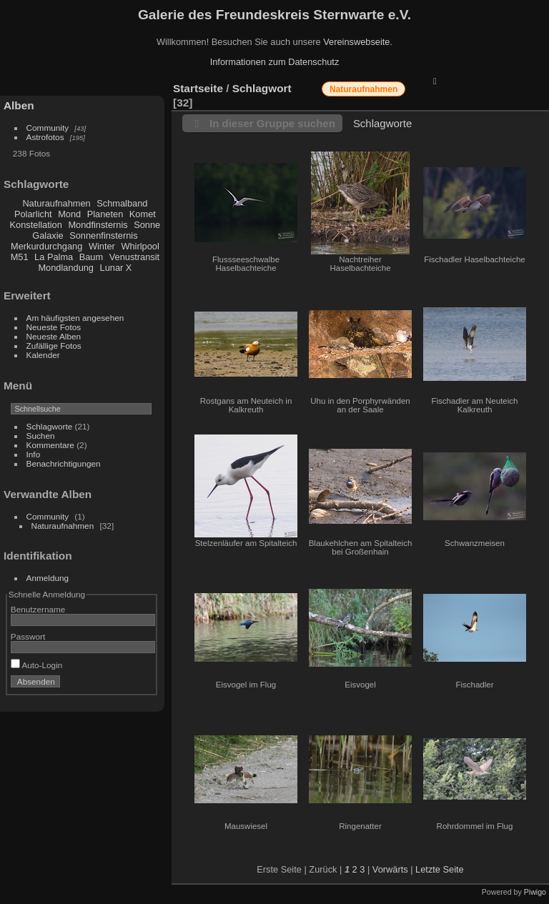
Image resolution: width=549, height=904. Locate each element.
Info (33, 454)
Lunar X (116, 267)
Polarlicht (33, 214)
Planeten (105, 214)
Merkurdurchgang (46, 246)
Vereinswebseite (356, 41)
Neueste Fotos (53, 327)
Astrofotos (45, 136)
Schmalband (122, 203)
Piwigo (535, 892)
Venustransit (134, 257)
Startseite (198, 88)
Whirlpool (140, 246)
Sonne (147, 224)
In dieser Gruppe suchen (272, 123)
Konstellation (36, 224)
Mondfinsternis (97, 224)
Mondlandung (66, 267)
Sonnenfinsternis (103, 235)
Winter (102, 246)
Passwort (28, 636)
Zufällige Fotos (53, 345)
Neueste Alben (53, 336)
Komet (142, 214)
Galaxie (47, 235)
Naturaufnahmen (56, 203)
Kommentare (50, 444)
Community (47, 127)
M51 (20, 257)
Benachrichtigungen (63, 463)
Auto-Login (37, 665)
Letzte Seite (439, 869)
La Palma (53, 257)
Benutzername (38, 609)
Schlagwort (262, 88)
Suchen (40, 435)
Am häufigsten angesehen (75, 317)
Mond (69, 214)
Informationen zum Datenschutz (275, 61)
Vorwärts (390, 869)
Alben (19, 105)
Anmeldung (47, 577)
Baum (91, 257)
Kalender (43, 354)
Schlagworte (49, 426)
